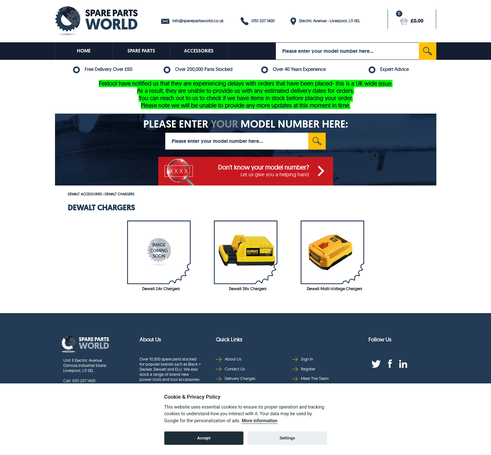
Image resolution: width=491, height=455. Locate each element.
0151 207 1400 (258, 21)
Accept (203, 438)
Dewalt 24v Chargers (161, 288)
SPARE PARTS (141, 51)
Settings (287, 438)
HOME (84, 51)
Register (303, 369)
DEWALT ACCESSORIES (85, 194)
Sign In (302, 359)
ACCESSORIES (199, 51)
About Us (228, 359)
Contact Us (230, 369)
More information (259, 421)
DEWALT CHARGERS (119, 194)
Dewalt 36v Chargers (247, 288)
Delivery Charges (235, 378)
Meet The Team (310, 378)
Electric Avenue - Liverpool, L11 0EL (325, 21)
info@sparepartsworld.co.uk (192, 21)
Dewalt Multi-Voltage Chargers (334, 288)
